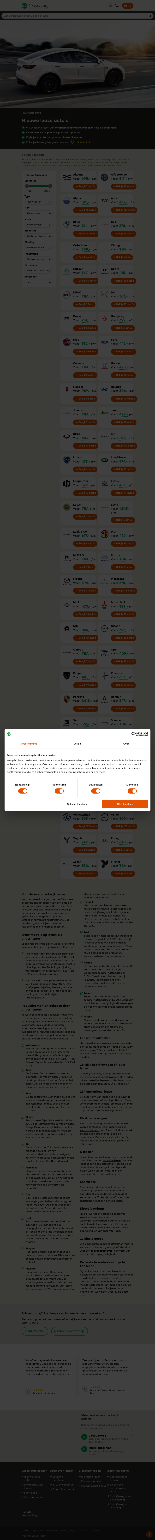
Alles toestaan (125, 804)
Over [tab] (126, 743)
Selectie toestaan (77, 804)
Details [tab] (77, 743)
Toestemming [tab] (29, 743)
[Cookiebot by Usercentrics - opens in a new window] (134, 734)
